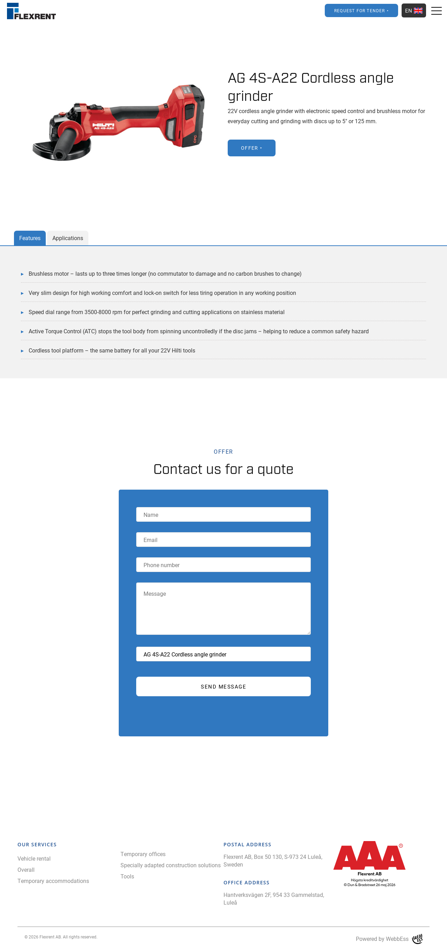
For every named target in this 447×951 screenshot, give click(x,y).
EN (414, 10)
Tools (127, 876)
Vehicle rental (34, 858)
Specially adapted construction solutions (170, 865)
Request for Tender (359, 10)
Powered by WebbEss (389, 939)
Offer (249, 147)
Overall (26, 869)
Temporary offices (143, 853)
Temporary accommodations (53, 880)
